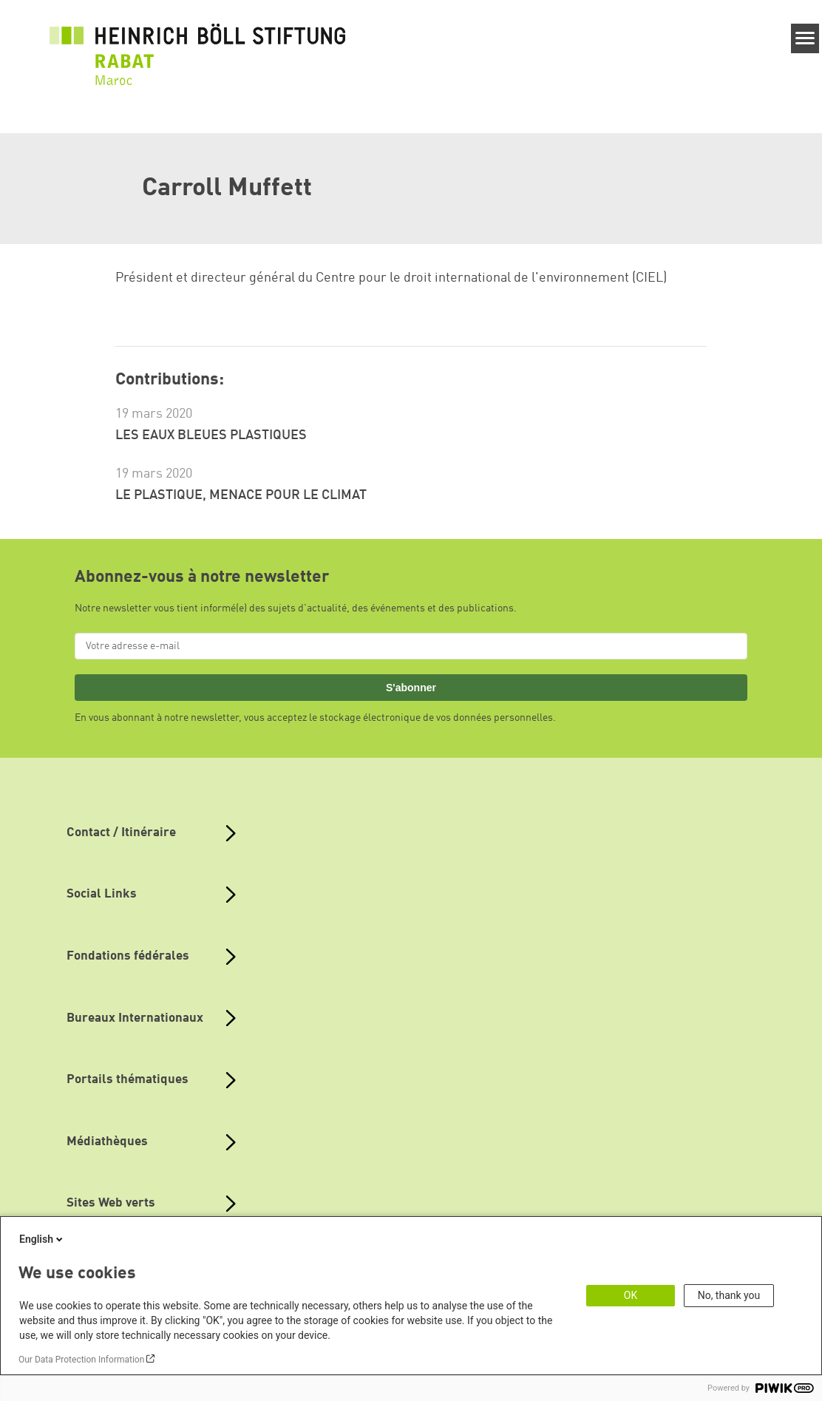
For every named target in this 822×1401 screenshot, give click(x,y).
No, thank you (729, 1295)
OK (630, 1295)
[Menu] (805, 38)
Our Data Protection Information (81, 1359)
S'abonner (411, 687)
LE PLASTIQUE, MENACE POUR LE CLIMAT (241, 495)
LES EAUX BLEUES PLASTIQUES (211, 435)
